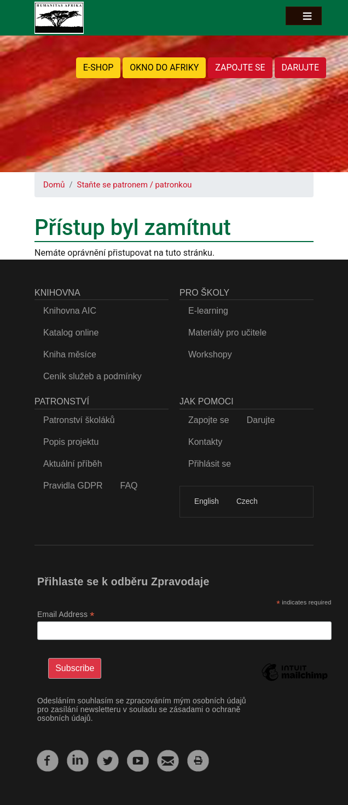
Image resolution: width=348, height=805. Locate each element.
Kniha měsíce (69, 354)
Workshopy (210, 354)
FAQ (128, 485)
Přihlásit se (209, 463)
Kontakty (205, 441)
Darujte (261, 420)
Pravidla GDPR (72, 485)
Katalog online (70, 332)
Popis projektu (70, 441)
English (206, 501)
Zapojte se (208, 420)
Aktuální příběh (72, 463)
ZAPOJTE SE (240, 67)
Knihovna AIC (69, 310)
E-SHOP (98, 67)
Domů (54, 185)
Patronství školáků (79, 420)
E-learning (208, 310)
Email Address (66, 614)
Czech (247, 501)
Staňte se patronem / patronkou (134, 185)
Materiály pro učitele (227, 332)
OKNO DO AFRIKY (164, 67)
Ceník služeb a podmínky (92, 376)
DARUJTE (300, 67)
